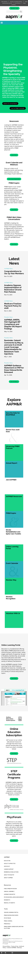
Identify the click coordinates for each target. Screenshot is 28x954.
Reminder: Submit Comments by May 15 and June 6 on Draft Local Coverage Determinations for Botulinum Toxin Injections (13, 347)
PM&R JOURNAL (8, 921)
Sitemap (19, 947)
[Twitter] (5, 953)
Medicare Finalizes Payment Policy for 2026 (12, 306)
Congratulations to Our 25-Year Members (14, 272)
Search (20, 11)
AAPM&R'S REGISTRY (9, 894)
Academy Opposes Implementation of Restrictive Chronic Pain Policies (13, 288)
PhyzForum (17, 3)
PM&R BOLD (7, 923)
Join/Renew (4, 1)
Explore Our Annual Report (10, 103)
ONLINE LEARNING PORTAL (11, 912)
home (14, 17)
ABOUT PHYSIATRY (9, 874)
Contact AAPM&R (11, 947)
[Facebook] (1, 953)
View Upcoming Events (14, 179)
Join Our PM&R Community (17, 108)
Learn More (14, 155)
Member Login (14, 8)
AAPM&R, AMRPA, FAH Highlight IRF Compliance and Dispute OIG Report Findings (13, 324)
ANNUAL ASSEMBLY (9, 891)
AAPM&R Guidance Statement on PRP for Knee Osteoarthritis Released (14, 368)
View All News (14, 381)
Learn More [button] (14, 753)
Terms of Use (14, 946)
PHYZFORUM (7, 918)
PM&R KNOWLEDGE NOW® (11, 915)
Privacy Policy (6, 946)
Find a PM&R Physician (10, 888)
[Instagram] (12, 953)
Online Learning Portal (16, 1)
